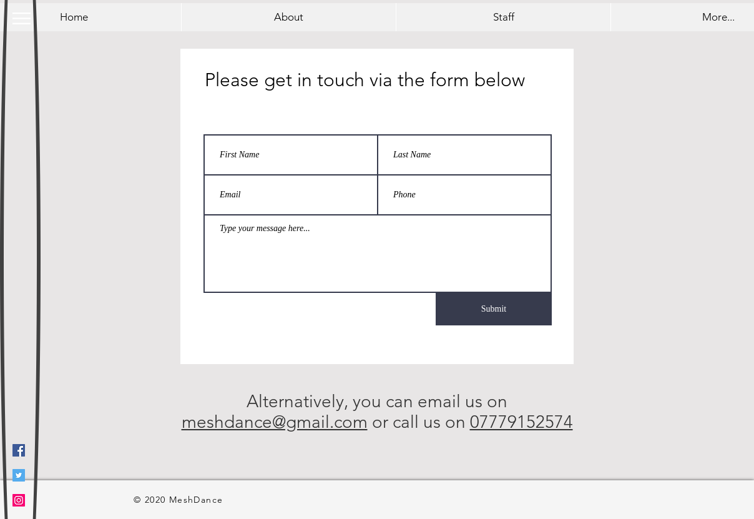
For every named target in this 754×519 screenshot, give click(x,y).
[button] (21, 18)
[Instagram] (18, 500)
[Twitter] (18, 475)
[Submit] (494, 309)
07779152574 (521, 422)
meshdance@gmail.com (275, 422)
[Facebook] (18, 450)
